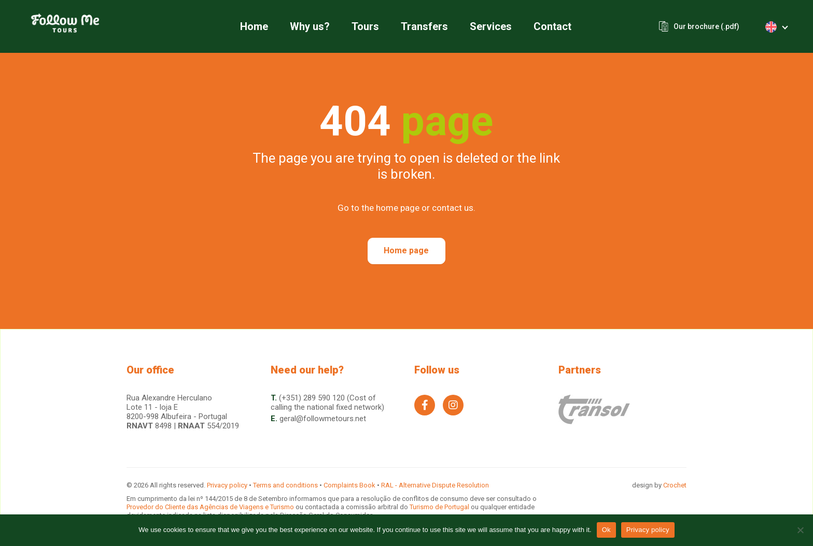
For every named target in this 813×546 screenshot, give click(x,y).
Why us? (310, 26)
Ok (606, 530)
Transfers (424, 26)
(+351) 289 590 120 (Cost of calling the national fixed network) (327, 402)
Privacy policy (227, 485)
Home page (406, 250)
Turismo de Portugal (440, 507)
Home (254, 26)
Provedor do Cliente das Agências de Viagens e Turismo (211, 507)
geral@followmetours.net (322, 418)
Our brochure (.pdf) (706, 26)
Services (491, 26)
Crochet (674, 485)
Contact (552, 26)
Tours (365, 26)
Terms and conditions (285, 485)
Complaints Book (349, 485)
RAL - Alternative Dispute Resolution (435, 485)
